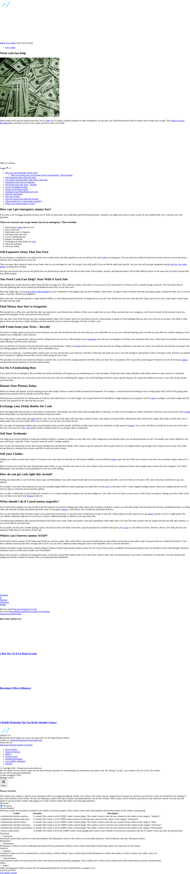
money (151, 514)
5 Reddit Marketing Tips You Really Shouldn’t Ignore (28, 722)
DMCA (8, 754)
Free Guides (11, 43)
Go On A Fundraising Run (16, 187)
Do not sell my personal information (15, 773)
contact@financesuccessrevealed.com (26, 740)
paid (153, 398)
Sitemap (8, 764)
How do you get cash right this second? (22, 199)
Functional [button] (4, 833)
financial (30, 496)
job (107, 486)
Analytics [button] (4, 848)
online (113, 459)
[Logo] (21, 7)
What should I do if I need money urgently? (23, 201)
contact (185, 360)
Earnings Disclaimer (14, 759)
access (125, 527)
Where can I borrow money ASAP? (20, 203)
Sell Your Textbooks (13, 194)
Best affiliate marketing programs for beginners (30, 611)
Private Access (11, 756)
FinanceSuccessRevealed (10, 614)
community (92, 339)
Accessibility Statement (15, 761)
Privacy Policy (11, 749)
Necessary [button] (4, 803)
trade (33, 419)
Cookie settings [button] (6, 775)
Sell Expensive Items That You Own (20, 177)
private (78, 346)
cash (34, 241)
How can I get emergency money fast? (21, 173)
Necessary (7, 806)
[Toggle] (11, 168)
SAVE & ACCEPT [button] (8, 870)
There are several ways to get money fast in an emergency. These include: (42, 175)
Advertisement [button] (6, 856)
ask (28, 428)
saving (187, 412)
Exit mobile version (8, 873)
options (64, 509)
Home (2, 43)
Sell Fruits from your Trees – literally (21, 185)
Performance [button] (5, 841)
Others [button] (3, 863)
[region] (20, 24)
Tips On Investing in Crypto (25, 609)
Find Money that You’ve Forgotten (20, 182)
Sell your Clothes (12, 196)
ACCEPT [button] (17, 775)
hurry (48, 120)
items (20, 227)
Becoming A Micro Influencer (15, 688)
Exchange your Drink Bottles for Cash (21, 192)
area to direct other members (38, 291)
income (131, 425)
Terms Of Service (12, 752)
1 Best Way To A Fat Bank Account (18, 653)
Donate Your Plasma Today (16, 189)
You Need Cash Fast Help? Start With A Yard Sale (26, 180)
